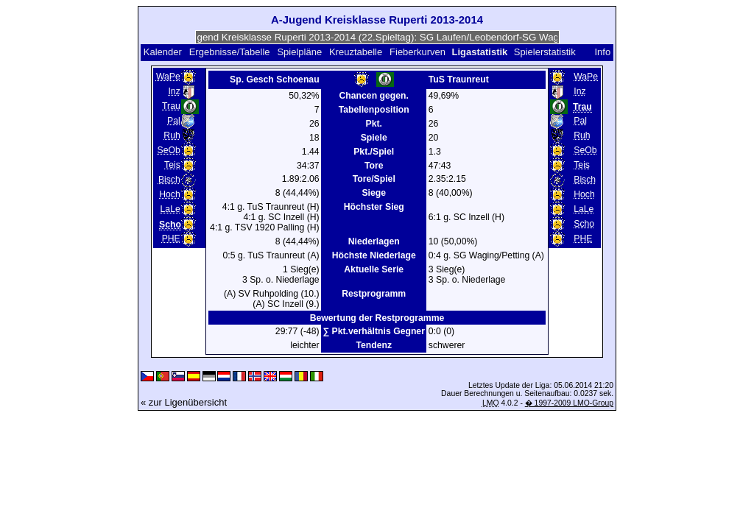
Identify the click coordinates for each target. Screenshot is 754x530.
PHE (171, 238)
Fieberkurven (417, 51)
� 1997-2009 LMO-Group (569, 403)
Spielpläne (299, 51)
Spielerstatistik (546, 51)
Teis (172, 165)
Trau (171, 106)
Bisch (169, 179)
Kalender (163, 51)
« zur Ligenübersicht (184, 402)
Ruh (171, 135)
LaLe (170, 209)
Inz (174, 91)
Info (602, 51)
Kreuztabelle (355, 51)
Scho (584, 224)
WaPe (168, 76)
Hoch (169, 194)
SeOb (169, 150)
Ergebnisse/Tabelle (229, 51)
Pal (173, 121)
